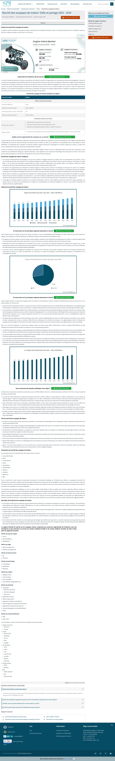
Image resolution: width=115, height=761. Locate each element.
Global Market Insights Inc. (10, 753)
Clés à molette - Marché (52, 717)
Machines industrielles (13, 9)
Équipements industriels (28, 9)
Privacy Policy (67, 758)
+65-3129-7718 (90, 738)
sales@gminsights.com (92, 740)
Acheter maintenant (100, 16)
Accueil (3, 9)
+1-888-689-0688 (92, 734)
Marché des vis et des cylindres (54, 719)
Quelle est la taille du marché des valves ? (43, 689)
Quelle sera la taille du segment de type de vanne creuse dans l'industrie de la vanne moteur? (43, 700)
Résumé (43, 23)
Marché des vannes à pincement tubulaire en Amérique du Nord (22, 719)
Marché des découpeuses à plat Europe (15, 717)
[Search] (111, 4)
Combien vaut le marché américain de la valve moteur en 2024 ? (43, 703)
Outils (38, 9)
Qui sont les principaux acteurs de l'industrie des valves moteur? (43, 707)
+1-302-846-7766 (90, 736)
